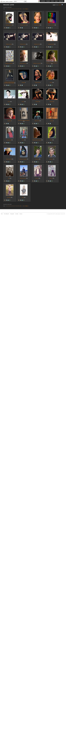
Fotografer (12, 213)
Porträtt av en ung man (37, 63)
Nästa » (26, 8)
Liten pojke (9, 197)
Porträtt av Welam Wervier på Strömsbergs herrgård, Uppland (9, 82)
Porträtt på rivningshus (8, 63)
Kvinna (51, 82)
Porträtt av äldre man (23, 63)
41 (23, 8)
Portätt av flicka (37, 82)
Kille (8, 178)
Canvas (20, 213)
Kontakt (16, 213)
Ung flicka (51, 120)
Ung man (36, 178)
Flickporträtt (37, 101)
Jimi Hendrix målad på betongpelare (23, 120)
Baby (23, 197)
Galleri (60, 4)
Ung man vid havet (23, 178)
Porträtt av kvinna (9, 44)
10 (20, 8)
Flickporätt (23, 82)
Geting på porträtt (51, 44)
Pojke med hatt (37, 120)
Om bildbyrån (6, 213)
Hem (2, 213)
